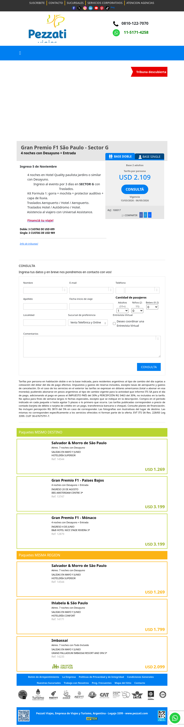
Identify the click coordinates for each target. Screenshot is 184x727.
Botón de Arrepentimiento (43, 676)
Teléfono (121, 282)
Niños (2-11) (137, 304)
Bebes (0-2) (152, 302)
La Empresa (69, 676)
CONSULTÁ (135, 189)
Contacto (139, 682)
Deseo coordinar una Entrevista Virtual (130, 323)
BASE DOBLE (120, 156)
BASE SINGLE (150, 157)
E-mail (72, 282)
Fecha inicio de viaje (80, 298)
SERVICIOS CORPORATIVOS (105, 3)
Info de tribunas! (29, 243)
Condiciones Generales (140, 676)
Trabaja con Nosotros (76, 682)
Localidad (28, 315)
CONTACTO (56, 3)
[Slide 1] (84, 135)
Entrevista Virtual (123, 315)
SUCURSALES (75, 3)
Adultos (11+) (122, 304)
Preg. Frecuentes (102, 682)
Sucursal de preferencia (81, 315)
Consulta (149, 367)
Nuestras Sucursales (49, 682)
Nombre (28, 282)
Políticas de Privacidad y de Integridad (101, 676)
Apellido (28, 298)
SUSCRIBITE (37, 3)
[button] (20, 53)
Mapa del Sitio (123, 682)
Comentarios (30, 333)
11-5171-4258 (130, 32)
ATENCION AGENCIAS (140, 3)
